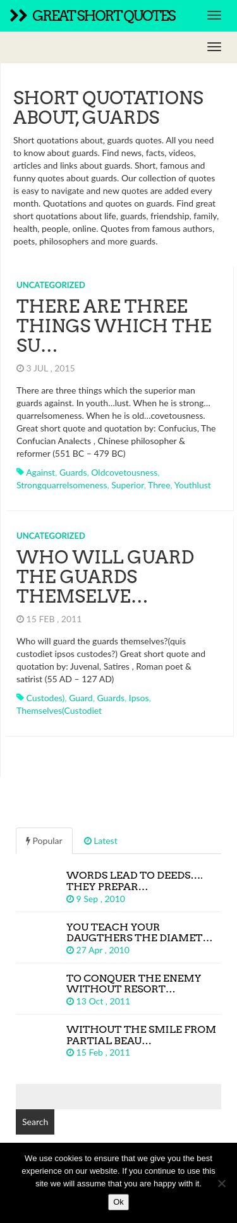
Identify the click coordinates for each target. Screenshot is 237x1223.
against (40, 472)
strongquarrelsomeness (61, 484)
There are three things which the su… (113, 326)
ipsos (139, 697)
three (159, 484)
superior (127, 484)
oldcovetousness (124, 472)
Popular (44, 840)
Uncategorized (50, 285)
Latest (101, 840)
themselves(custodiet (59, 710)
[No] (221, 1183)
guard (81, 697)
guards (73, 472)
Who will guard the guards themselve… (105, 576)
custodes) (46, 697)
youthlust (192, 484)
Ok (118, 1202)
